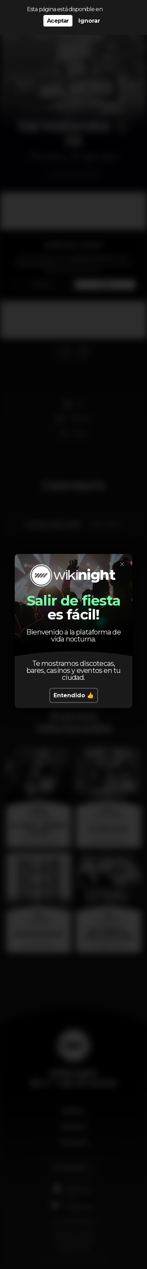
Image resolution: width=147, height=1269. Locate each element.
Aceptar (58, 20)
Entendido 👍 (74, 695)
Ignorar (89, 20)
